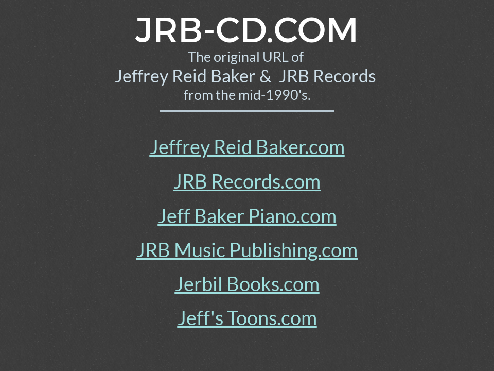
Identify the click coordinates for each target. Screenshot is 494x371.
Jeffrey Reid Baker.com (247, 146)
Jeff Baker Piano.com (247, 215)
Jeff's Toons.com (247, 317)
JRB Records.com (247, 181)
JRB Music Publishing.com (247, 249)
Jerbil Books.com (247, 283)
